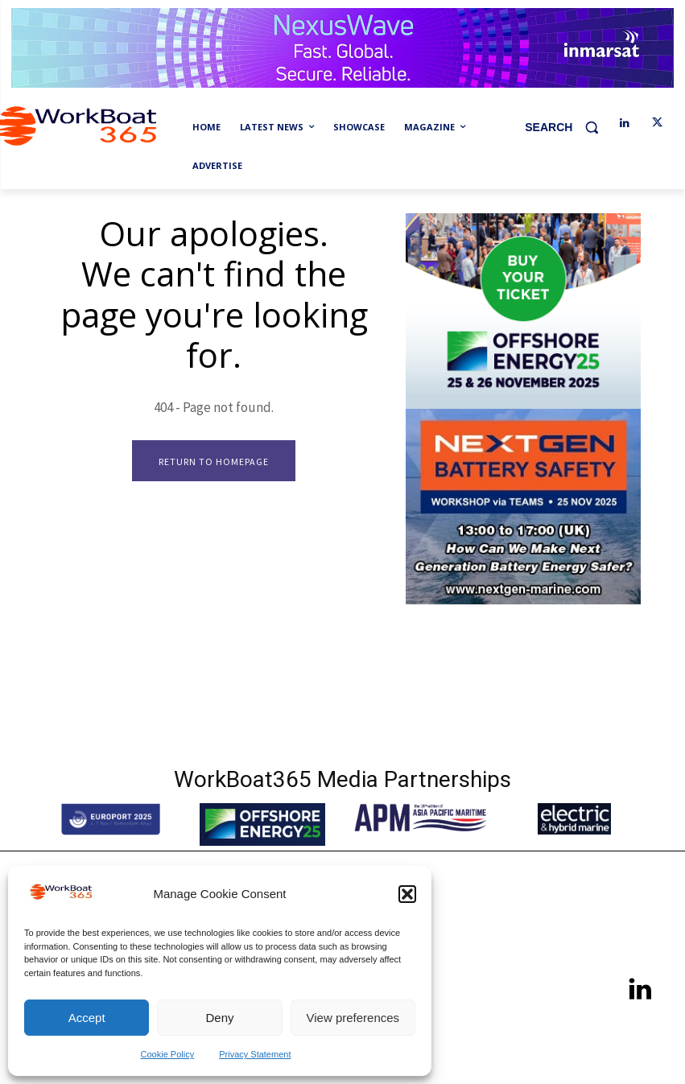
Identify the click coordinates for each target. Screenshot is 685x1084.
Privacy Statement (255, 1054)
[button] (407, 894)
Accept (86, 1017)
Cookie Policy (168, 1054)
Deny (219, 1017)
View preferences (353, 1017)
